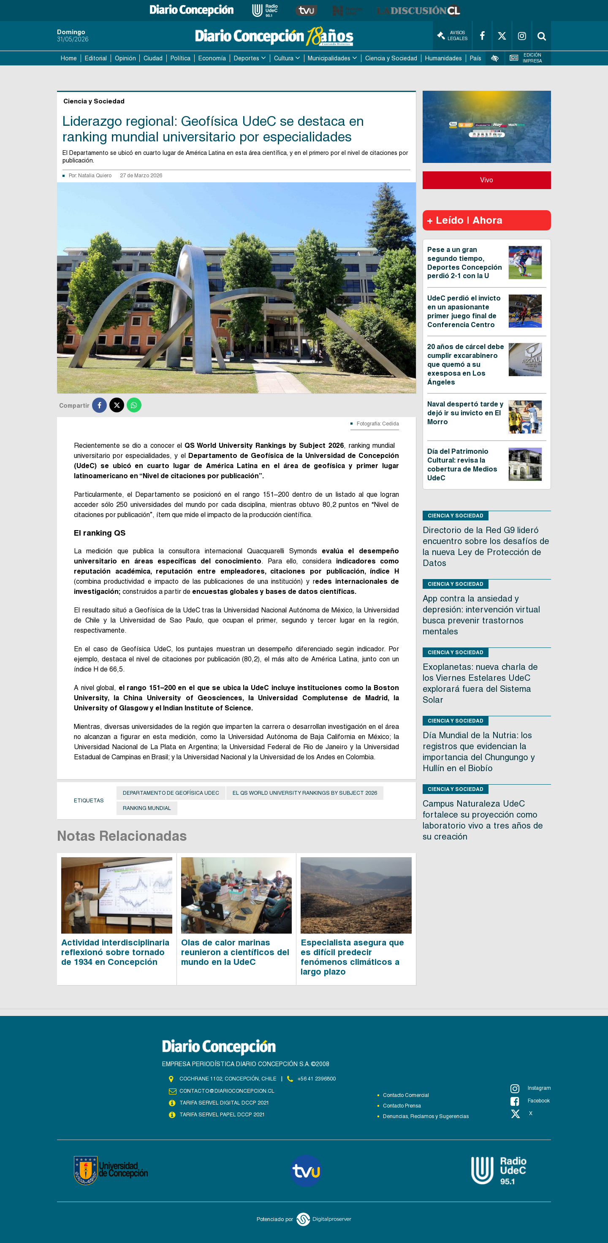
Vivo (486, 180)
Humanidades (443, 58)
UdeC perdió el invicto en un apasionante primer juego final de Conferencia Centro (464, 311)
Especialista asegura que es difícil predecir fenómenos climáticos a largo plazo (352, 957)
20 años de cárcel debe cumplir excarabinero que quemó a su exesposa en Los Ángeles (465, 364)
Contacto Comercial (406, 1095)
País (475, 58)
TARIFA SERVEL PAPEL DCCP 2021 (221, 1115)
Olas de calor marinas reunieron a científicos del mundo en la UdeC (235, 952)
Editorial (96, 58)
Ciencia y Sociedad (391, 58)
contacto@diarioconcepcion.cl (226, 1091)
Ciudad (153, 58)
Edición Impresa (526, 58)
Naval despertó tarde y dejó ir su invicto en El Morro (465, 413)
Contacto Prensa (402, 1106)
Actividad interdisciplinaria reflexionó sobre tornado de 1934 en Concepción (115, 952)
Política (180, 58)
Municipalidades (329, 58)
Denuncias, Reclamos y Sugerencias (426, 1116)
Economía (212, 58)
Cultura (283, 58)
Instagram (530, 1088)
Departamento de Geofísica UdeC (171, 793)
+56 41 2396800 (317, 1079)
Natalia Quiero (94, 176)
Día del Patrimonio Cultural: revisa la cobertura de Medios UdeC (462, 464)
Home (69, 58)
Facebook (530, 1101)
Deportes (246, 58)
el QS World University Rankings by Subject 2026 (305, 793)
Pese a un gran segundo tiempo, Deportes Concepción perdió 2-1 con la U (464, 263)
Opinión (125, 58)
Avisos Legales (452, 35)
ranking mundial (147, 808)
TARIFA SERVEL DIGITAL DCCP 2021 (224, 1103)
